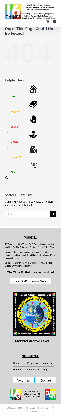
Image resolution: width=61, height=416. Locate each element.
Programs (32, 363)
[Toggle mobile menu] (54, 21)
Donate (46, 380)
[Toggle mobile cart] (47, 21)
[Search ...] (27, 214)
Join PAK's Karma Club (30, 281)
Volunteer (47, 363)
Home (16, 363)
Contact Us (33, 369)
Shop (44, 369)
